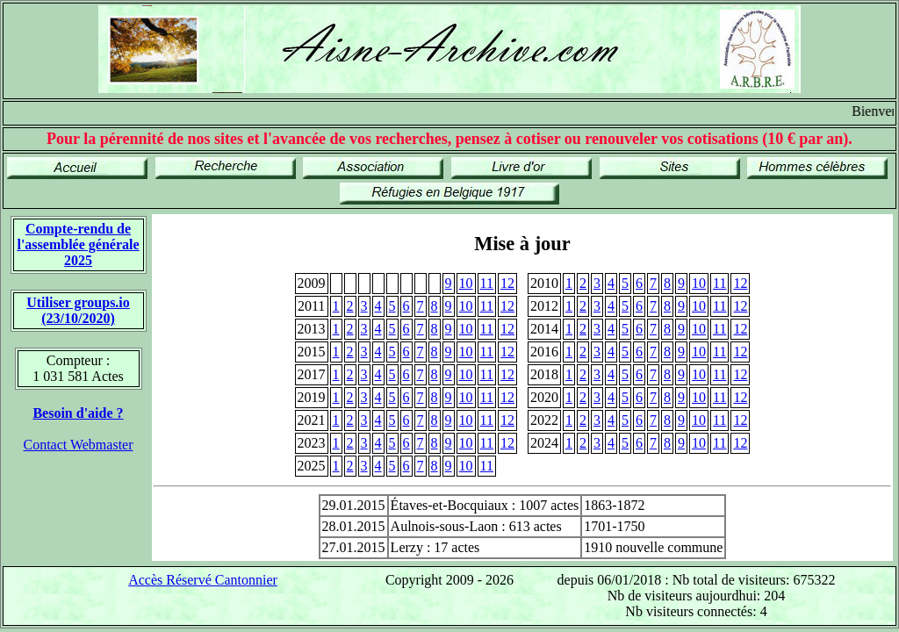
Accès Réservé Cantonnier (202, 579)
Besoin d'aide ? (77, 413)
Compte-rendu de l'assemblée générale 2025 (78, 244)
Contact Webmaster (78, 444)
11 (486, 283)
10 (466, 283)
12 (507, 283)
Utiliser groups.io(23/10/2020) (78, 310)
